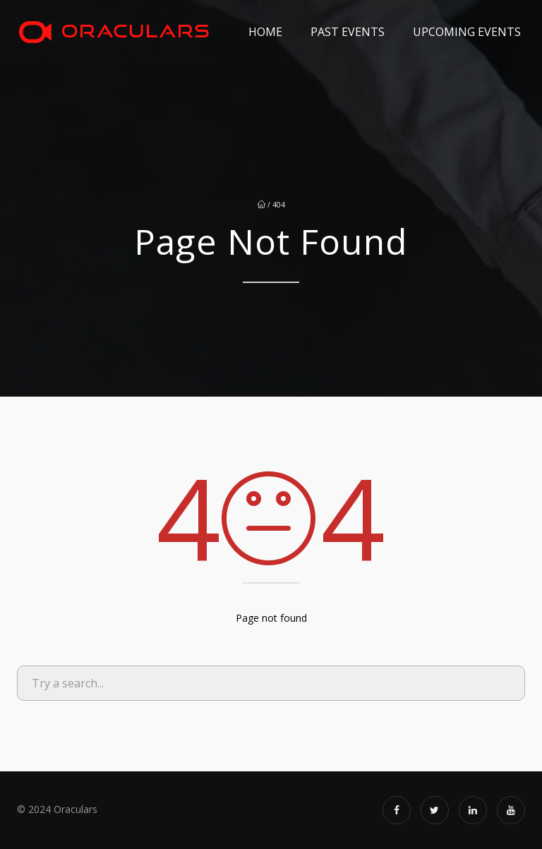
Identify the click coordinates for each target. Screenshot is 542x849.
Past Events (348, 32)
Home (265, 32)
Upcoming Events (467, 32)
